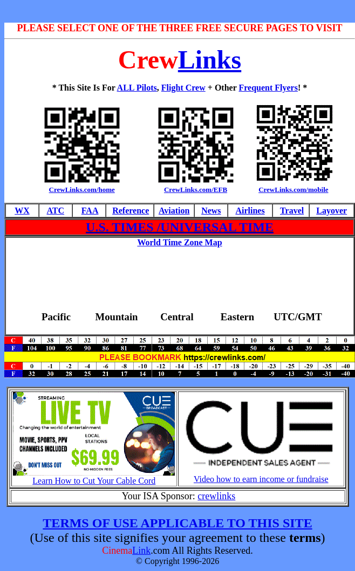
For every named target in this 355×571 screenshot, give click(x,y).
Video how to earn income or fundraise (261, 479)
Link (141, 550)
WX (22, 210)
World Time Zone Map (179, 242)
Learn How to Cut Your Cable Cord (93, 480)
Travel (292, 210)
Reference (130, 210)
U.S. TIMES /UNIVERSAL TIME (180, 227)
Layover (331, 210)
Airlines (249, 210)
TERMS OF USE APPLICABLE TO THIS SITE (177, 523)
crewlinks (216, 496)
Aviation (174, 210)
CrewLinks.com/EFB (195, 189)
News (211, 210)
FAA (90, 210)
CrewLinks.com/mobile (293, 189)
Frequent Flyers (267, 87)
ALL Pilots (137, 87)
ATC (55, 210)
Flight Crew (183, 87)
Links (209, 59)
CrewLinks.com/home (82, 189)
